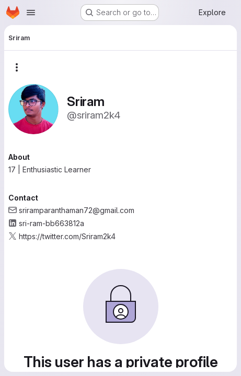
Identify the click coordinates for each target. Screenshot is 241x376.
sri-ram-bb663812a (51, 223)
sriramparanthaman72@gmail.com (76, 210)
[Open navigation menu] (30, 12)
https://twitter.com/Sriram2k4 (67, 236)
